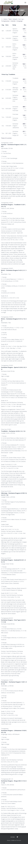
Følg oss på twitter (17, 837)
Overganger (19, 21)
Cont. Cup (20, 19)
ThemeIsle (18, 840)
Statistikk (13, 21)
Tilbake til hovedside (6, 138)
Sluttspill (15, 19)
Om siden (12, 837)
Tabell (9, 19)
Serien (5, 19)
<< (1, 19)
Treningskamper (5, 21)
